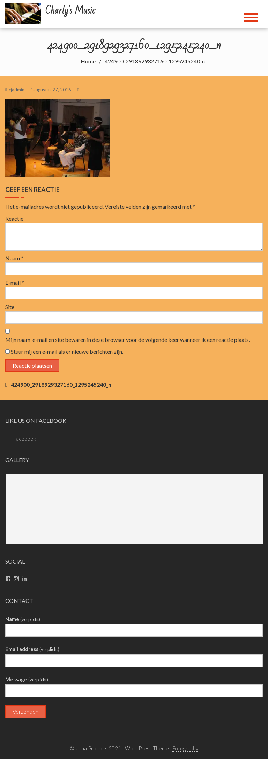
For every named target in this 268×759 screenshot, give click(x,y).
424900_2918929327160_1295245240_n (61, 384)
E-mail (14, 282)
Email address (32, 649)
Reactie (14, 218)
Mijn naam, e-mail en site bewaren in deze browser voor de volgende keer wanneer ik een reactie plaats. (127, 339)
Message (26, 679)
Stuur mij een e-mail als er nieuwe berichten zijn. (67, 351)
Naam (14, 258)
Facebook (24, 439)
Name (22, 619)
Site (9, 307)
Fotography (185, 748)
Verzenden (25, 711)
